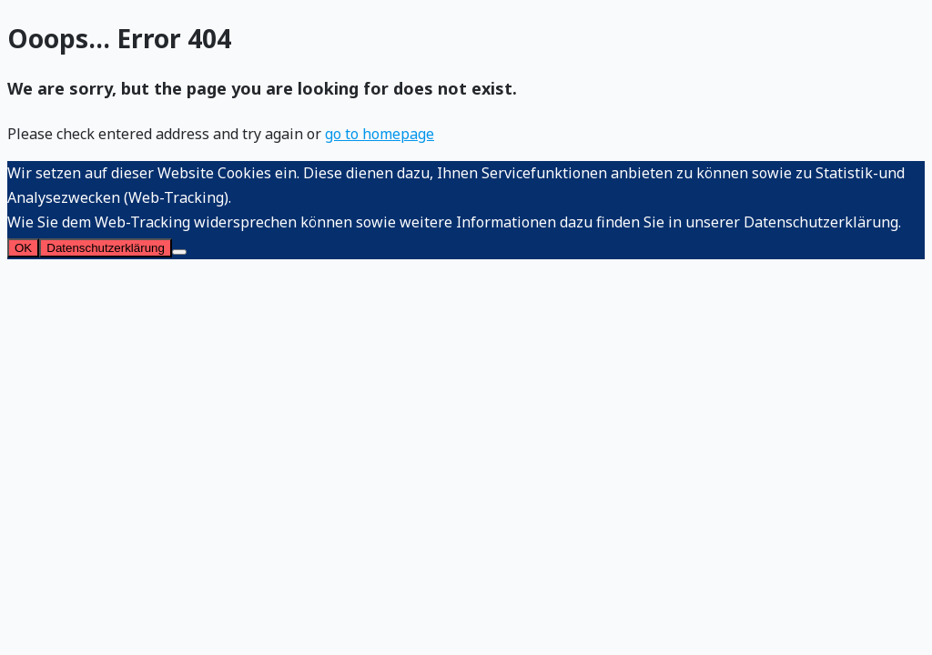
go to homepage (379, 134)
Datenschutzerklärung (105, 248)
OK (23, 248)
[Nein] (179, 252)
